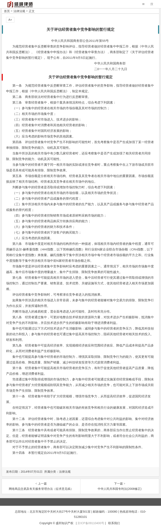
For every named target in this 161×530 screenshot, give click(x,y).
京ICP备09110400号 (90, 523)
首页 (7, 11)
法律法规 (19, 11)
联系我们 (114, 523)
